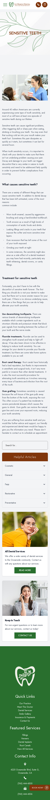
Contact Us (25, 635)
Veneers (25, 738)
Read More (25, 570)
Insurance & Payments (25, 717)
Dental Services (25, 710)
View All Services (25, 749)
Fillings (25, 735)
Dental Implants (25, 742)
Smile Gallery (25, 714)
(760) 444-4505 (25, 783)
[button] (5, 5)
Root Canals (25, 745)
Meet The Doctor (25, 707)
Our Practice (25, 703)
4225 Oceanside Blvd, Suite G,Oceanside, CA (25, 771)
